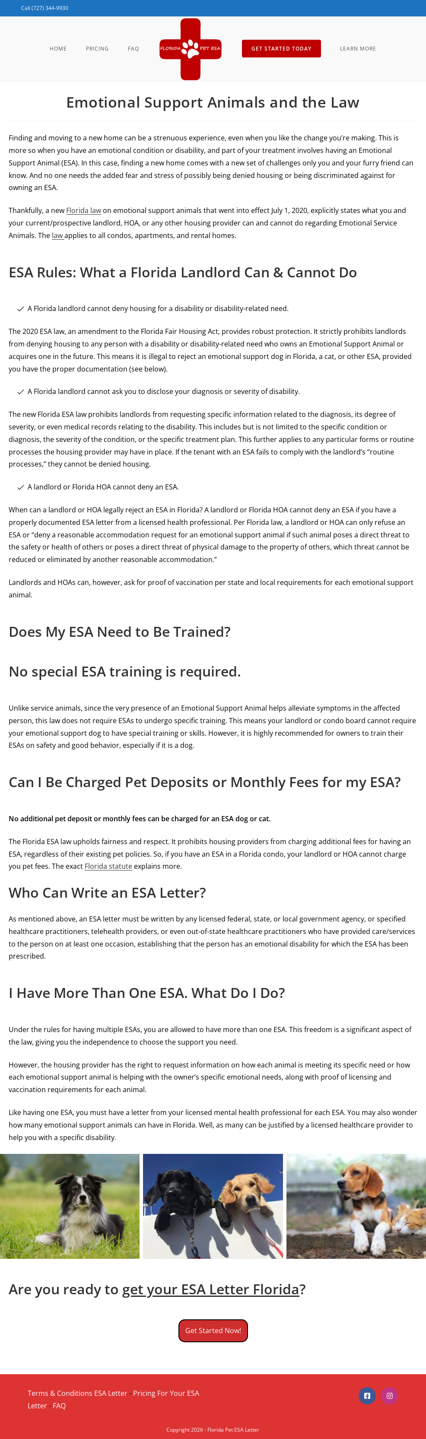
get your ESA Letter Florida (210, 1289)
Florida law (83, 210)
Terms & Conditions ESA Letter (77, 1393)
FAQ (59, 1405)
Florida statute (108, 866)
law (58, 235)
